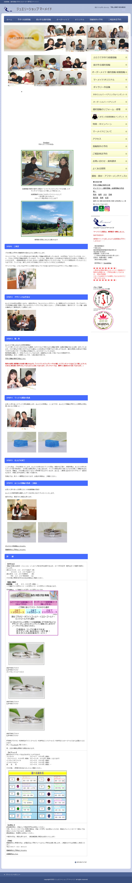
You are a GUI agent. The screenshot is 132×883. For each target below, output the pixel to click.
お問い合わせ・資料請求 (109, 161)
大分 (105, 195)
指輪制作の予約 (96, 19)
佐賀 (107, 198)
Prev (44, 142)
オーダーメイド (109, 72)
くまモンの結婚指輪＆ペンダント (109, 117)
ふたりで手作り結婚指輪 (109, 57)
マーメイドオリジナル (109, 80)
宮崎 (110, 195)
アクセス (109, 139)
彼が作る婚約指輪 (109, 65)
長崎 (101, 198)
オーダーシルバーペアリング (109, 102)
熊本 (94, 195)
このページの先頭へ (81, 862)
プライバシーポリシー (13, 874)
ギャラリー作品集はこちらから (15, 546)
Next (47, 142)
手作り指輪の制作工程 (101, 185)
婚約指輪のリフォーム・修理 (109, 109)
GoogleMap (107, 263)
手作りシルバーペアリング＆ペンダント (109, 94)
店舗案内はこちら (12, 854)
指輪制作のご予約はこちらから (15, 549)
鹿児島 (95, 198)
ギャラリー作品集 (109, 87)
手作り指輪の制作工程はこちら (15, 358)
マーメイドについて (109, 131)
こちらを (15, 744)
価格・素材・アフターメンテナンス (109, 176)
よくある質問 (109, 168)
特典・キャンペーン (109, 124)
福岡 (100, 195)
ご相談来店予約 (114, 19)
